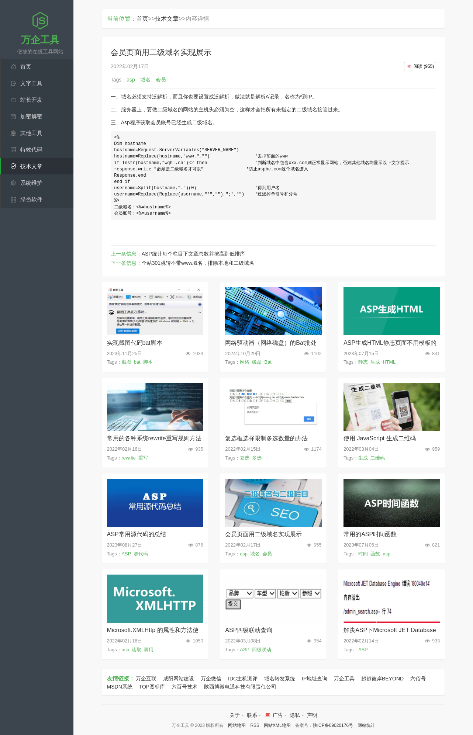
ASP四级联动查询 (248, 630)
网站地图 (237, 725)
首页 (25, 66)
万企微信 (211, 679)
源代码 (141, 554)
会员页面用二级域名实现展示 (263, 534)
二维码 (377, 458)
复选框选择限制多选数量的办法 (266, 438)
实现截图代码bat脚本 (134, 343)
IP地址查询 (314, 679)
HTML (389, 362)
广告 (273, 715)
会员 (267, 554)
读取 (136, 649)
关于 (234, 715)
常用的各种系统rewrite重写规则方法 (154, 438)
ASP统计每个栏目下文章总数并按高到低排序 (193, 254)
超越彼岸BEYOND (382, 679)
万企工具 (344, 679)
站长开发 (31, 100)
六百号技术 (184, 687)
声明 (312, 715)
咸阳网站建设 (178, 679)
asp (244, 554)
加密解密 (31, 116)
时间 (363, 554)
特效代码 (31, 149)
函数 (375, 554)
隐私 (295, 715)
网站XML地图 (277, 725)
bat (137, 362)
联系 (252, 715)
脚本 (148, 362)
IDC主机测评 (243, 679)
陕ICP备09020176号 (333, 725)
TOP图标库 (152, 687)
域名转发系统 (279, 679)
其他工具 (31, 133)
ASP (126, 554)
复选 (244, 458)
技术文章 (31, 166)
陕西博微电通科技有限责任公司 (240, 687)
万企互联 (146, 679)
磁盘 (257, 362)
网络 (244, 362)
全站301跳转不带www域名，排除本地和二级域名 (198, 263)
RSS (254, 725)
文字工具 (31, 83)
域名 (255, 554)
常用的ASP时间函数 (370, 534)
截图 (126, 362)
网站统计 (366, 725)
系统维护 (31, 183)
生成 (375, 362)
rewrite (129, 458)
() (420, 66)
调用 (148, 649)
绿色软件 (31, 199)
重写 (143, 458)
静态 (363, 362)
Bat (268, 362)
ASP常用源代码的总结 (136, 534)
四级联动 (261, 649)
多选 (257, 458)
